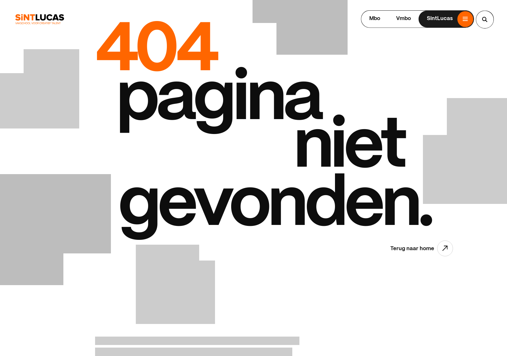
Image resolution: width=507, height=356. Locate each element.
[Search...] (485, 20)
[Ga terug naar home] (39, 19)
